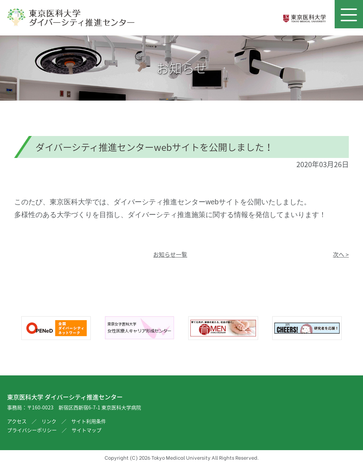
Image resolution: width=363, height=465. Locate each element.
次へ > (341, 254)
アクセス (17, 421)
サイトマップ (86, 429)
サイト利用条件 (88, 421)
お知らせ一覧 (170, 254)
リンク (48, 421)
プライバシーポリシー (32, 429)
